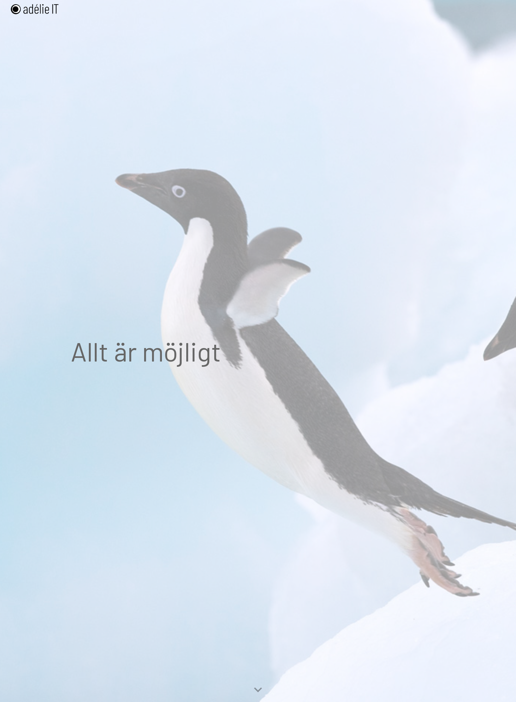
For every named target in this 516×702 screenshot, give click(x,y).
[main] (258, 351)
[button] (258, 690)
